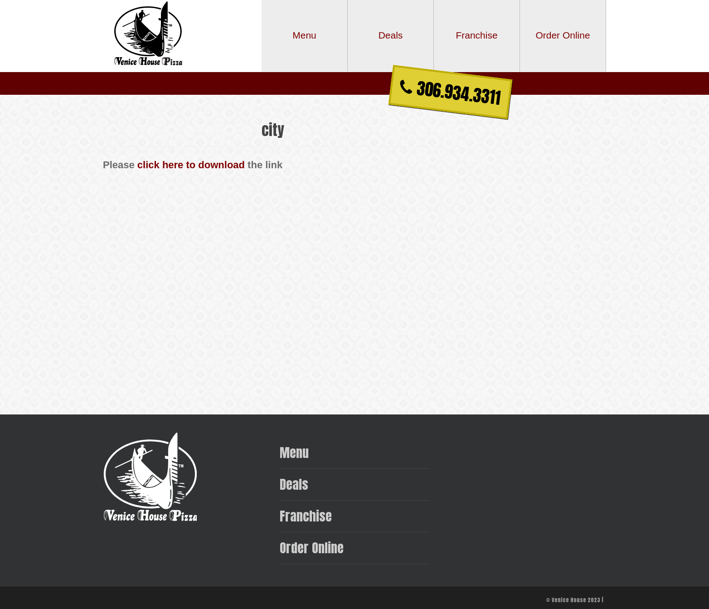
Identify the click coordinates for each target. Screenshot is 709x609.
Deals (294, 484)
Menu (294, 452)
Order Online (312, 547)
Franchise (306, 516)
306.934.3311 (450, 92)
